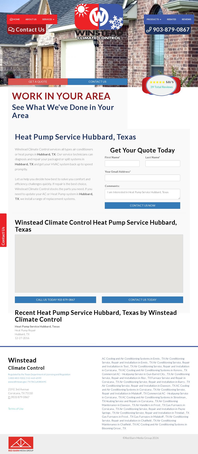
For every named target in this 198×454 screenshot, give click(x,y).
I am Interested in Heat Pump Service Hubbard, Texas (142, 194)
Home (15, 23)
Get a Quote (38, 81)
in (133, 358)
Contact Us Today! (4, 236)
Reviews (186, 23)
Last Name (152, 157)
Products (154, 23)
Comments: (112, 186)
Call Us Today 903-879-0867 (55, 299)
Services (48, 23)
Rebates (171, 23)
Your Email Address (118, 171)
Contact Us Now (142, 205)
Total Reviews (161, 87)
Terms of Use (16, 408)
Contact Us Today (142, 299)
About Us (31, 23)
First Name (112, 157)
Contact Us (97, 81)
